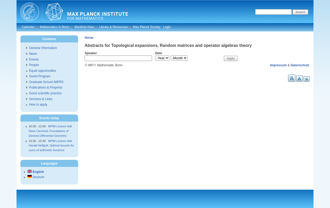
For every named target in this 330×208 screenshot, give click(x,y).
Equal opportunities (42, 71)
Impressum (278, 65)
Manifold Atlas (84, 27)
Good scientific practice (45, 93)
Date (158, 53)
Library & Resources (113, 27)
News (33, 54)
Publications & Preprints (45, 87)
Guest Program (39, 76)
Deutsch (36, 177)
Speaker (91, 53)
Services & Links (40, 99)
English (36, 172)
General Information (43, 48)
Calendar (28, 27)
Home (89, 38)
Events (34, 59)
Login (167, 27)
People (34, 65)
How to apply (38, 104)
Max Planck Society (146, 27)
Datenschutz (300, 65)
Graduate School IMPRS (46, 82)
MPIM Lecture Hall (60, 126)
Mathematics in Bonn (54, 27)
